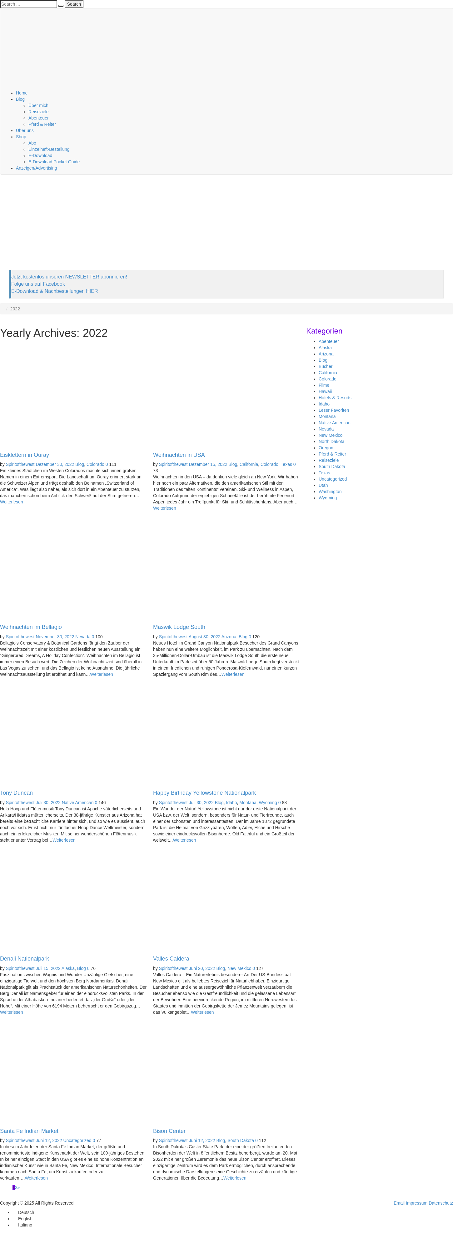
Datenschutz (441, 1203)
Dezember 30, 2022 (55, 464)
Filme (324, 385)
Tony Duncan (16, 793)
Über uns (25, 130)
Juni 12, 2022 (49, 1140)
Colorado (95, 464)
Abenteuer (38, 117)
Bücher (325, 366)
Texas (286, 464)
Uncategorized (77, 1140)
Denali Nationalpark (24, 959)
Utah (323, 485)
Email (399, 1203)
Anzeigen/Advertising (36, 168)
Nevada (82, 636)
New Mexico (239, 968)
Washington (330, 491)
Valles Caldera (171, 959)
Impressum (416, 1203)
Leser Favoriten (334, 410)
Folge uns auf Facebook (38, 284)
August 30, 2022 (205, 636)
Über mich (38, 105)
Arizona (229, 636)
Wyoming (268, 802)
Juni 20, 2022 (202, 968)
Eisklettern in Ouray (24, 455)
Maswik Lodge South (179, 627)
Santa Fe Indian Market (29, 1131)
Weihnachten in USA (179, 455)
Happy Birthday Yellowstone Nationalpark (204, 793)
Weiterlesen (11, 501)
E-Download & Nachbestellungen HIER (54, 291)
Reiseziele (38, 111)
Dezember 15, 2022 (208, 464)
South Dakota (240, 1140)
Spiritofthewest (20, 464)
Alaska (68, 968)
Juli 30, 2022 (48, 802)
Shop (21, 136)
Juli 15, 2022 (48, 968)
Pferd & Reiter (42, 124)
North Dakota (331, 441)
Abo (32, 142)
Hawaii (325, 391)
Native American (78, 802)
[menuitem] (23, 1212)
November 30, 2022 (55, 636)
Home (21, 92)
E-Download (40, 155)
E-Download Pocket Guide (54, 161)
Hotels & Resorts (335, 397)
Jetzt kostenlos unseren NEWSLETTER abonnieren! (69, 276)
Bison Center (169, 1131)
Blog (20, 99)
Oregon (326, 447)
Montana (247, 802)
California (249, 464)
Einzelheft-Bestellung (49, 149)
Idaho (231, 802)
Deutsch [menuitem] (26, 1212)
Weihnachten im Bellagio (31, 627)
